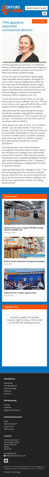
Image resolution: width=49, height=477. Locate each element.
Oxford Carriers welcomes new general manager (24, 261)
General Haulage (10, 388)
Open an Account (10, 424)
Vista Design (16, 472)
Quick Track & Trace (36, 8)
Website (7, 472)
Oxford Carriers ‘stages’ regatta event (20, 293)
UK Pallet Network (10, 386)
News (6, 421)
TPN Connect (8, 429)
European (7, 393)
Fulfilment (7, 407)
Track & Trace (9, 426)
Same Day (7, 391)
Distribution (8, 383)
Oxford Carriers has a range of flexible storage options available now (23, 229)
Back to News (39, 21)
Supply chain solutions (12, 410)
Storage (7, 405)
